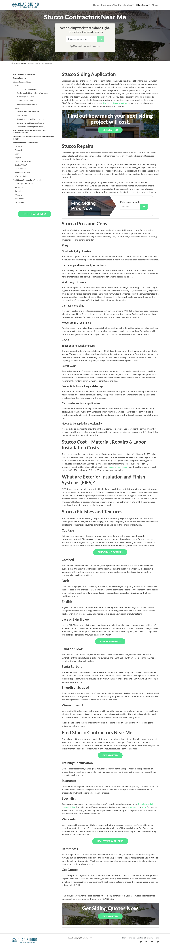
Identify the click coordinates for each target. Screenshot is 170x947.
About (155, 5)
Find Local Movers (34, 213)
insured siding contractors (115, 103)
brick (143, 807)
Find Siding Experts (110, 552)
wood (135, 807)
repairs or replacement (118, 467)
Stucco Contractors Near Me (40, 63)
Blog (124, 938)
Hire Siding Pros (110, 641)
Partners (131, 938)
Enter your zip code (130, 202)
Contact (140, 938)
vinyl (130, 807)
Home (96, 5)
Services (129, 5)
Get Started (110, 129)
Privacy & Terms (152, 938)
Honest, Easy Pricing (110, 841)
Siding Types (143, 5)
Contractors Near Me (111, 5)
